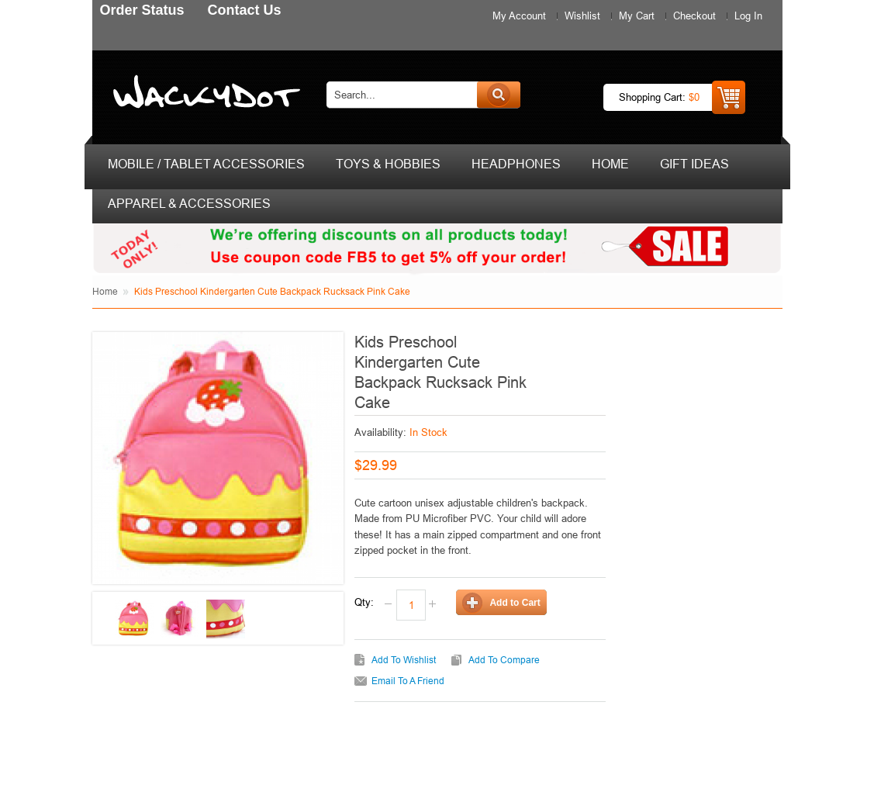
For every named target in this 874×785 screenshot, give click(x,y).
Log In (748, 15)
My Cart (637, 15)
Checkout (694, 15)
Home (105, 291)
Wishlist (582, 15)
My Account (519, 15)
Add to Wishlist (403, 660)
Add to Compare (504, 660)
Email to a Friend (407, 680)
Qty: (364, 602)
